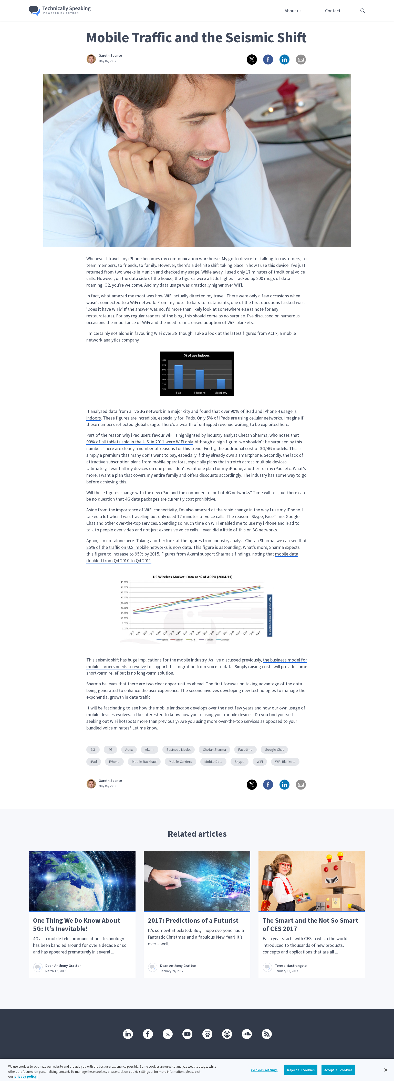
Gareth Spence (110, 55)
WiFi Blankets (285, 761)
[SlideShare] (207, 1033)
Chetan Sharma (214, 749)
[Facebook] (147, 1033)
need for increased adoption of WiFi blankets (210, 322)
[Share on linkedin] (284, 59)
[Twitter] (167, 1033)
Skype (239, 761)
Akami (149, 749)
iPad (93, 761)
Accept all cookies (338, 1074)
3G (93, 749)
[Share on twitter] (251, 59)
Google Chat (274, 749)
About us (293, 11)
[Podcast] (227, 1033)
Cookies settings (264, 1074)
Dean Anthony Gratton (63, 965)
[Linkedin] (127, 1033)
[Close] (385, 1073)
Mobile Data (213, 761)
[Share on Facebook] (268, 59)
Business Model (179, 749)
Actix (129, 749)
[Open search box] (355, 10)
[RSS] (266, 1033)
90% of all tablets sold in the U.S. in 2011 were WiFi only (139, 442)
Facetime (245, 749)
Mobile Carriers (180, 761)
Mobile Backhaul (144, 761)
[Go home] (60, 11)
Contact (332, 11)
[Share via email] (300, 59)
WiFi (260, 761)
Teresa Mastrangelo (291, 965)
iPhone (114, 761)
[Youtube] (187, 1033)
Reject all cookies (300, 1074)
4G (110, 749)
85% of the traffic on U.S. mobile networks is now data (138, 547)
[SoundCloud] (246, 1033)
